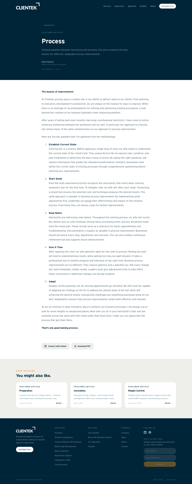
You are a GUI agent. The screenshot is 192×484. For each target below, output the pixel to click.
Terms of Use (171, 480)
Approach (132, 6)
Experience (119, 6)
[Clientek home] (32, 429)
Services (107, 6)
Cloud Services (61, 464)
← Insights (48, 25)
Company (125, 433)
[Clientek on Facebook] (150, 432)
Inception (59, 433)
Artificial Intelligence (64, 437)
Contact (124, 446)
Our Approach (94, 442)
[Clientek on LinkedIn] (145, 432)
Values (124, 442)
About (152, 6)
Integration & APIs (62, 460)
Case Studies (93, 433)
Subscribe (160, 464)
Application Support (63, 455)
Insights (143, 6)
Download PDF (82, 346)
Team (123, 437)
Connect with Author (55, 346)
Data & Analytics (62, 451)
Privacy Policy (158, 480)
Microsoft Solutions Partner (100, 437)
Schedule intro (167, 6)
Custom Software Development (68, 442)
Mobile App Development (65, 446)
